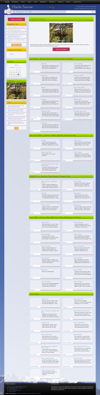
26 (11, 76)
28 (14, 76)
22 (16, 74)
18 (9, 74)
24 (19, 74)
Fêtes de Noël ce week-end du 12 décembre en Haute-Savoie (15, 36)
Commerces (61, 1)
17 (19, 72)
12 (11, 72)
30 (18, 76)
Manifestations (15, 1)
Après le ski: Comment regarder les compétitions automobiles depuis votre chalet (16, 123)
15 (16, 72)
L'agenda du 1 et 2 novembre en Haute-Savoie (16, 40)
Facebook (12, 54)
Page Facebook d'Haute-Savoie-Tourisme (17, 386)
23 (18, 74)
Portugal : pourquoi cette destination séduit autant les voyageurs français (16, 110)
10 (19, 71)
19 (11, 74)
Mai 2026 (16, 65)
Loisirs (36, 1)
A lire (16, 128)
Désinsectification (12, 391)
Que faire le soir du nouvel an (14, 30)
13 (13, 72)
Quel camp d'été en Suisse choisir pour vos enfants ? (16, 114)
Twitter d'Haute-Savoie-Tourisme (16, 388)
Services (68, 1)
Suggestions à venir (16, 45)
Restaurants (52, 1)
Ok (93, 11)
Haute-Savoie (33, 7)
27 (13, 76)
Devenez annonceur (36, 393)
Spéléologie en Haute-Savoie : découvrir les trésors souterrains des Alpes (16, 118)
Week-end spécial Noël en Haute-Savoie (16, 32)
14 (14, 72)
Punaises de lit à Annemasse (15, 390)
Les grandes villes (77, 1)
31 (19, 76)
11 (9, 72)
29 (16, 76)
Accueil (7, 2)
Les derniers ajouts (13, 389)
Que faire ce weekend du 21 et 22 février (16, 27)
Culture (30, 1)
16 (18, 72)
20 (13, 74)
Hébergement (43, 1)
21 (14, 74)
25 (9, 76)
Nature (23, 1)
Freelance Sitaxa (19, 393)
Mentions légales (27, 393)
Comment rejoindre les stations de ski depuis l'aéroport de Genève (16, 106)
